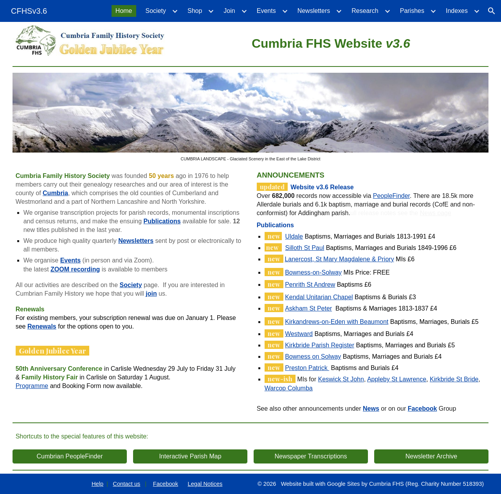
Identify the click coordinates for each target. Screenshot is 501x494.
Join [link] (229, 10)
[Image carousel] (251, 117)
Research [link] (364, 10)
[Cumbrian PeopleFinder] (70, 456)
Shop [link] (194, 10)
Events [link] (266, 10)
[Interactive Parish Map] (190, 456)
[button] (491, 11)
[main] (331, 42)
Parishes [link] (412, 10)
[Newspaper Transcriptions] (311, 456)
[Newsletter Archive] (431, 456)
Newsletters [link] (313, 10)
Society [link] (156, 10)
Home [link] (123, 10)
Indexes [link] (457, 10)
